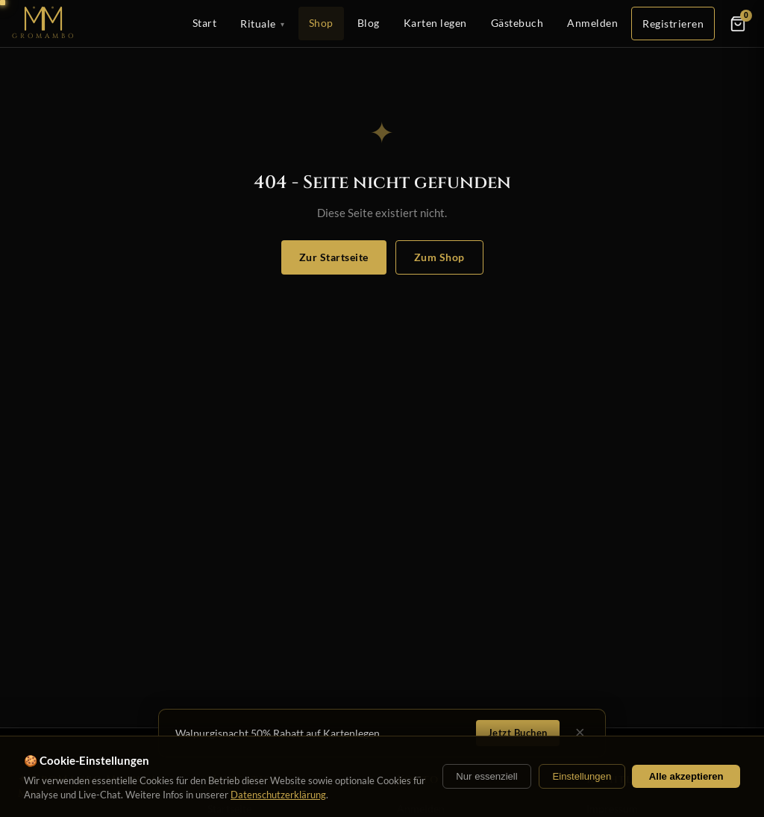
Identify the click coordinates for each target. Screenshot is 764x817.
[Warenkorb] (738, 24)
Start (204, 22)
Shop (321, 22)
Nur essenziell (486, 776)
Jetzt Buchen (518, 733)
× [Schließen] (580, 733)
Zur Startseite (334, 257)
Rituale (262, 24)
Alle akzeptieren (686, 776)
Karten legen (435, 22)
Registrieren (673, 23)
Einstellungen (581, 776)
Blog (368, 22)
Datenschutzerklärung (278, 795)
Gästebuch (517, 22)
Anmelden (592, 22)
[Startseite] (44, 23)
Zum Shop (439, 257)
